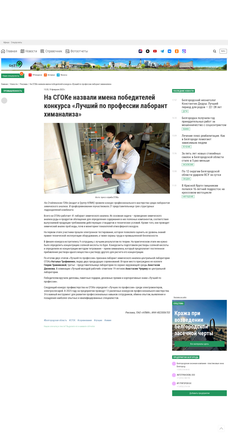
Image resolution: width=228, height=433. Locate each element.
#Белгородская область (55, 320)
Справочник (51, 51)
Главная (9, 51)
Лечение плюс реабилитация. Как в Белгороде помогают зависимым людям (203, 139)
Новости (29, 51)
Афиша (6, 42)
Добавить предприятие (199, 393)
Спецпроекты (16, 42)
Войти (223, 51)
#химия (107, 320)
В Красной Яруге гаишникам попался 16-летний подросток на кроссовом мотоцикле (203, 189)
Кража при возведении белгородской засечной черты (193, 323)
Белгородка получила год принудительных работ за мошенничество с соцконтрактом (204, 121)
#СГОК (72, 320)
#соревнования (85, 320)
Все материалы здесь (199, 344)
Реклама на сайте (180, 297)
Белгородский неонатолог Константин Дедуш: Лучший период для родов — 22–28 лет (202, 103)
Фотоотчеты (77, 51)
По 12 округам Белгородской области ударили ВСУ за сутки (201, 173)
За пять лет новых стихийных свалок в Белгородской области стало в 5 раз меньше (203, 157)
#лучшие (98, 320)
